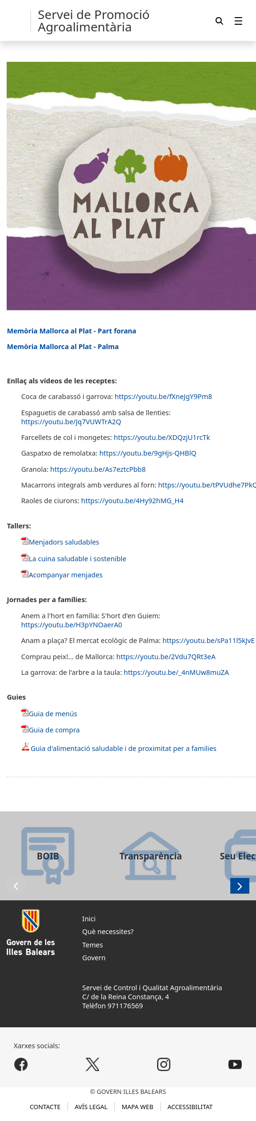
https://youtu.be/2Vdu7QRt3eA (166, 656)
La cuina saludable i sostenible (77, 558)
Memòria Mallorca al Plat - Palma (62, 346)
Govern (94, 957)
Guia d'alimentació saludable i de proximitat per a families (123, 748)
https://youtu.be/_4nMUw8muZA (176, 672)
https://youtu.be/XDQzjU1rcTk (162, 437)
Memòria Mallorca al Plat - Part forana (71, 330)
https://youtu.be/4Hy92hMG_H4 (132, 500)
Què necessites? (108, 931)
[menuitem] (238, 21)
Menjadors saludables (64, 541)
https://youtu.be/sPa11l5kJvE (208, 640)
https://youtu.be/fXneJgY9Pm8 (163, 396)
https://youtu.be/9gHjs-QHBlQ (148, 453)
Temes (92, 944)
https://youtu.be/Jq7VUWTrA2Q (71, 421)
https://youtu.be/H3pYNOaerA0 (71, 624)
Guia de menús (53, 713)
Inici (89, 918)
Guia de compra (54, 729)
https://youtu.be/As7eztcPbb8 (98, 469)
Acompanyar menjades (65, 574)
